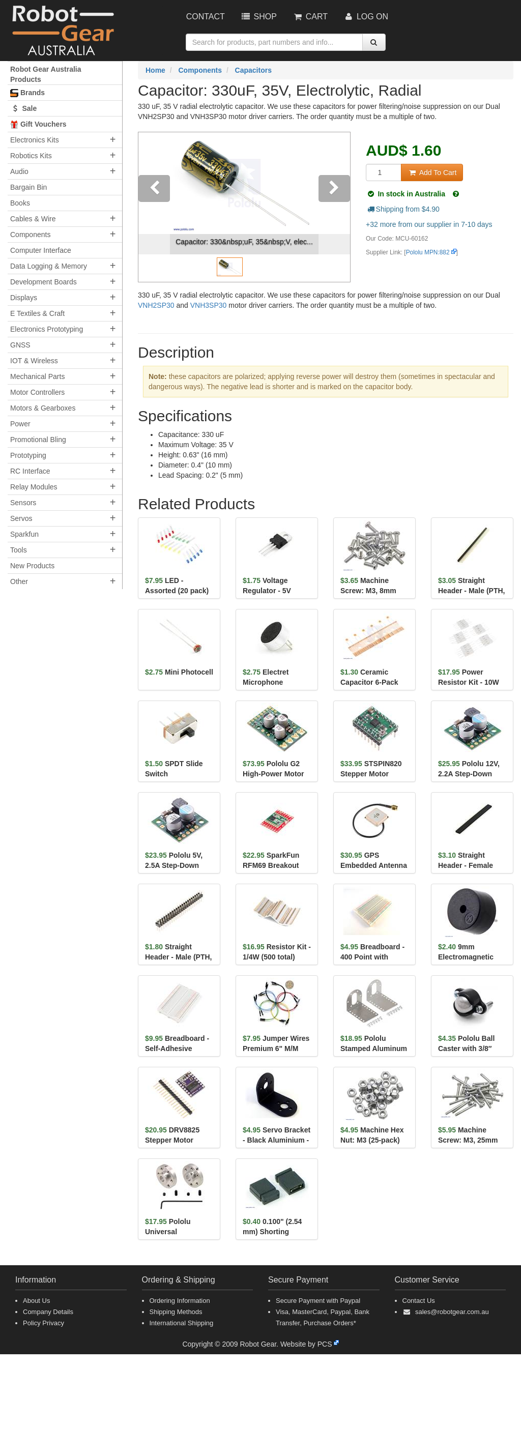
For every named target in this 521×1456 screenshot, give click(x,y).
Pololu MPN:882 (428, 252)
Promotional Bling (38, 439)
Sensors (23, 503)
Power (20, 424)
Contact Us (418, 1300)
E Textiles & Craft (37, 313)
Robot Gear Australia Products (45, 74)
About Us (36, 1300)
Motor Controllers (37, 392)
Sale (23, 108)
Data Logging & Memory (48, 266)
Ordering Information (180, 1300)
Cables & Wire (32, 219)
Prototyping (28, 455)
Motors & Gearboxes (42, 408)
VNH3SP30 (208, 305)
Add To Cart (432, 172)
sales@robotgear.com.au (452, 1312)
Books (20, 203)
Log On (365, 16)
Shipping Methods (176, 1312)
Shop (258, 16)
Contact (205, 16)
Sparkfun (24, 534)
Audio (19, 171)
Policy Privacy (43, 1323)
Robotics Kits (31, 156)
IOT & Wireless (34, 361)
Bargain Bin (28, 187)
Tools (18, 550)
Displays (23, 298)
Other (19, 581)
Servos (21, 518)
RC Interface (30, 471)
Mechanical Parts (37, 376)
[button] (154, 207)
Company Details (48, 1312)
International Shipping (182, 1323)
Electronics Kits (34, 140)
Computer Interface (40, 250)
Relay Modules (33, 487)
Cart (310, 16)
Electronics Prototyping (46, 329)
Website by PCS (306, 1344)
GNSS (20, 345)
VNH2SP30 (156, 305)
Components (30, 234)
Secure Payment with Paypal (318, 1300)
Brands (27, 93)
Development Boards (43, 282)
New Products (32, 566)
